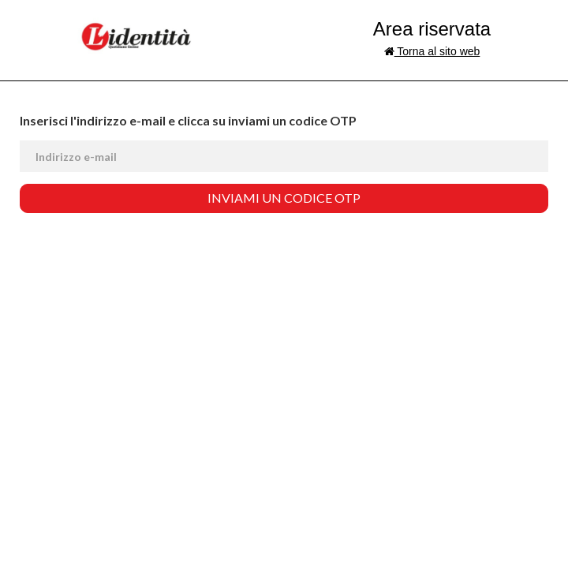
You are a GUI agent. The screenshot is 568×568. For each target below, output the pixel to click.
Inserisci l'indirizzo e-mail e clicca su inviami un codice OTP (188, 120)
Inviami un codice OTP (284, 197)
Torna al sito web (432, 51)
